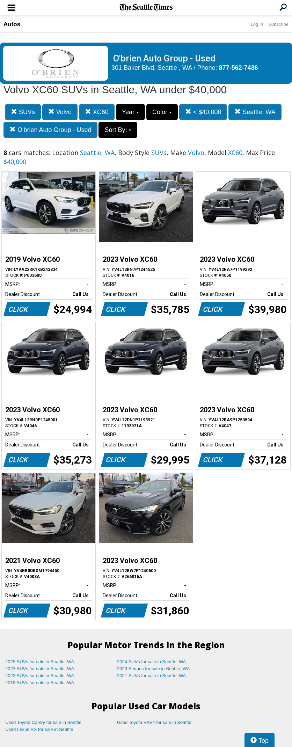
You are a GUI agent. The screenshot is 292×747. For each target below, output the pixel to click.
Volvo (60, 112)
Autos (11, 24)
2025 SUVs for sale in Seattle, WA (39, 661)
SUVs (23, 112)
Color (162, 112)
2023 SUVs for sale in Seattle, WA (39, 668)
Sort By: (117, 129)
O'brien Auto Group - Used (50, 129)
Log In (256, 24)
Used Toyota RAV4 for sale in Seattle (154, 722)
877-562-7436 (238, 67)
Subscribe (278, 24)
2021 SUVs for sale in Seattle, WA (151, 675)
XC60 (97, 112)
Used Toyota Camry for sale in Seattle (43, 722)
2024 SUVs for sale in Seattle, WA (151, 661)
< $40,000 (203, 112)
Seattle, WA (254, 112)
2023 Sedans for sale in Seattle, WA (153, 668)
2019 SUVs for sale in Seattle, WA (39, 682)
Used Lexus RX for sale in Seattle (39, 729)
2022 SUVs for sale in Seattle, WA (39, 675)
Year (130, 112)
